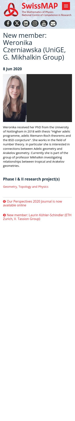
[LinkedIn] (26, 23)
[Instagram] (35, 23)
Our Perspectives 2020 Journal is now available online (32, 203)
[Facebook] (8, 23)
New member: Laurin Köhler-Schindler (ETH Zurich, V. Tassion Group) (37, 217)
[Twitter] (17, 23)
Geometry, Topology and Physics (25, 186)
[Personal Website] (53, 23)
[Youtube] (44, 23)
